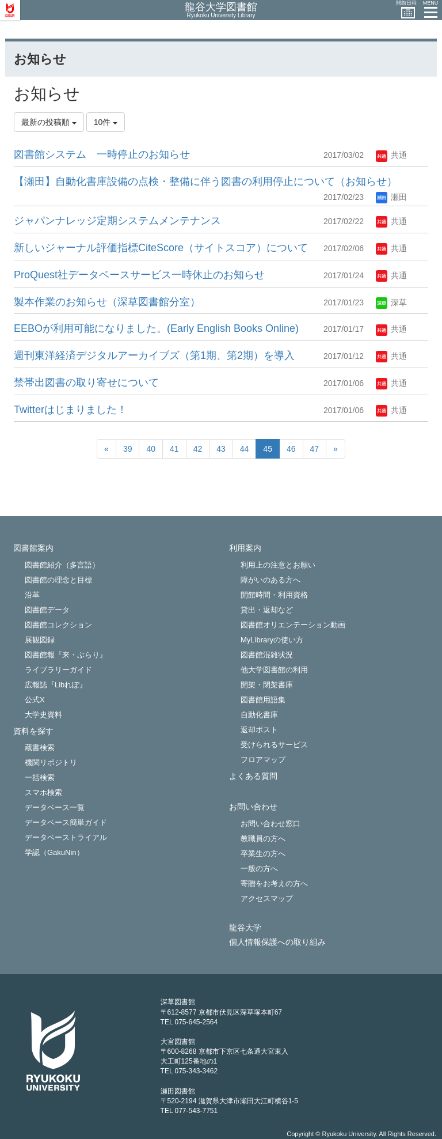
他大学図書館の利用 (274, 669)
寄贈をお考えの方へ (274, 883)
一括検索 (40, 777)
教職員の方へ (263, 838)
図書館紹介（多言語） (62, 565)
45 (267, 448)
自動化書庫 (259, 714)
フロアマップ (263, 759)
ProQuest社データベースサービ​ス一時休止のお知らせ (139, 275)
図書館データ (47, 610)
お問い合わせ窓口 (270, 823)
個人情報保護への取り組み (277, 942)
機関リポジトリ (51, 762)
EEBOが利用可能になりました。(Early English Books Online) (156, 328)
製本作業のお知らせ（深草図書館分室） (107, 302)
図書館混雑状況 (267, 654)
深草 (391, 302)
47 (314, 448)
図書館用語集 (263, 699)
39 (127, 448)
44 (244, 448)
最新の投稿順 (49, 122)
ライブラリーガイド (58, 669)
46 (291, 448)
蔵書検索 (40, 747)
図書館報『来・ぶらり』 (66, 654)
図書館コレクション (58, 624)
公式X (35, 699)
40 (150, 448)
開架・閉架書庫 (267, 684)
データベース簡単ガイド (66, 822)
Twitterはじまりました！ (70, 409)
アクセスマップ (267, 898)
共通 (391, 155)
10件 (105, 122)
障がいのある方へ (270, 580)
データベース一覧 (55, 807)
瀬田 (391, 197)
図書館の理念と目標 (58, 580)
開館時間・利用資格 (274, 595)
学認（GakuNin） (54, 852)
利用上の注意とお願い (278, 565)
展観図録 (40, 639)
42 (198, 448)
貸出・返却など (267, 610)
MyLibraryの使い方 (272, 639)
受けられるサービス (274, 744)
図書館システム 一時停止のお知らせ (102, 154)
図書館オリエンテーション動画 (293, 624)
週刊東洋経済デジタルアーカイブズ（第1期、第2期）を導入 (154, 355)
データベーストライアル (66, 837)
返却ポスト (259, 729)
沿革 (32, 595)
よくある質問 (253, 776)
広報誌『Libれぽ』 (56, 684)
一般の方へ (259, 868)
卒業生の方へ (263, 853)
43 (221, 448)
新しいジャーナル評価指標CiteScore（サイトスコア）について (161, 247)
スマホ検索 (43, 792)
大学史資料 (43, 714)
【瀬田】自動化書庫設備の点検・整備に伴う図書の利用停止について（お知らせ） (205, 181)
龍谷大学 (245, 928)
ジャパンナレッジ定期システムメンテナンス (117, 220)
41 (174, 448)
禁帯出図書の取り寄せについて (86, 382)
